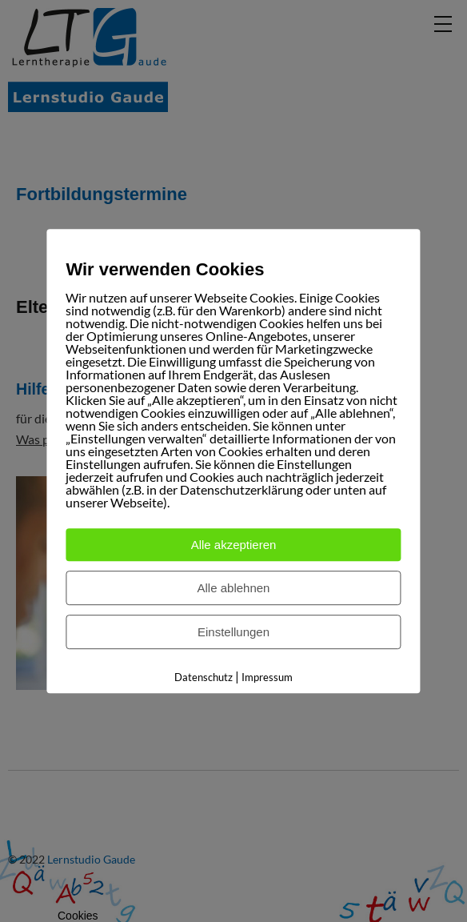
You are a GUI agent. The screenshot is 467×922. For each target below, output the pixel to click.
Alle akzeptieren (234, 544)
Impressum (267, 677)
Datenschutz (203, 677)
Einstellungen (233, 632)
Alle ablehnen (234, 588)
